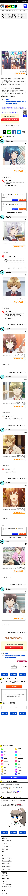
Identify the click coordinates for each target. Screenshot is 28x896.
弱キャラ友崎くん (10, 101)
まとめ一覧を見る (6, 866)
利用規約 (4, 843)
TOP (3, 10)
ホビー (4, 758)
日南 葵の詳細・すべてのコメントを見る (18, 372)
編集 (25, 116)
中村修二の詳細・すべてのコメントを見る (17, 478)
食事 (3, 767)
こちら (21, 108)
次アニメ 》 (22, 674)
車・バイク (19, 758)
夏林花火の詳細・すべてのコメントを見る (17, 324)
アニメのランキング (10, 10)
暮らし (18, 767)
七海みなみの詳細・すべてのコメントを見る (17, 212)
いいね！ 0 (15, 199)
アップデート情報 (6, 886)
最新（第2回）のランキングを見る (10, 119)
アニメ (8, 99)
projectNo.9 (15, 103)
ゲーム (4, 748)
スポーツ (4, 761)
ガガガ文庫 (15, 101)
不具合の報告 (5, 878)
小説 (23, 101)
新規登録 (19, 804)
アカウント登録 (6, 869)
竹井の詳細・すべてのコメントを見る (18, 584)
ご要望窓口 (5, 881)
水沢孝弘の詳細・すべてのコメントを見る (17, 425)
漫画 (3, 751)
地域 (17, 773)
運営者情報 (5, 849)
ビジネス (18, 770)
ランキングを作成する (14, 777)
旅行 (17, 761)
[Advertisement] (14, 35)
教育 (3, 773)
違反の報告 (5, 875)
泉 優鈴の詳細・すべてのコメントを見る (18, 537)
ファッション (5, 764)
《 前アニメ (4, 674)
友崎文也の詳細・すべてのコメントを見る (17, 632)
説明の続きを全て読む (8, 96)
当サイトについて (6, 840)
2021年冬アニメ (9, 103)
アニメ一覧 (13, 674)
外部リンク (17, 88)
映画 (3, 755)
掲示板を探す (5, 863)
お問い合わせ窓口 (6, 884)
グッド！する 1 (22, 661)
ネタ (3, 770)
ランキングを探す (6, 858)
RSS (3, 851)
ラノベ (20, 101)
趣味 (17, 764)
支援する (4, 893)
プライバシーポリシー (8, 846)
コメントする (14, 686)
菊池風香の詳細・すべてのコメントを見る (17, 268)
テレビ (18, 755)
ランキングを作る (6, 861)
